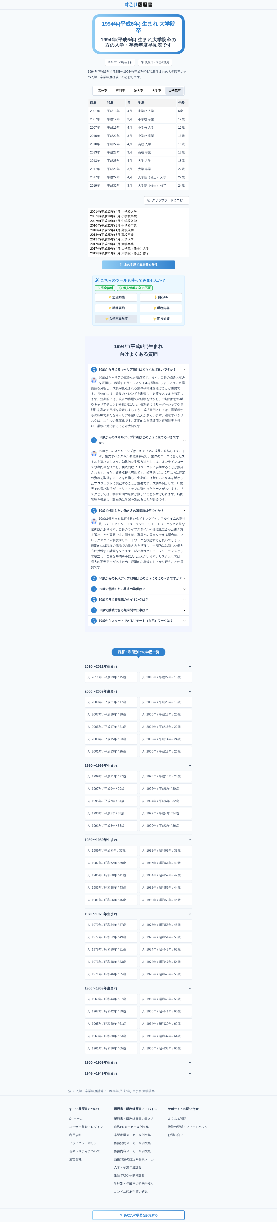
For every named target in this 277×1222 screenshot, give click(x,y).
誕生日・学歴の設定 (155, 62)
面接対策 (161, 319)
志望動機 (116, 297)
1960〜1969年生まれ (138, 988)
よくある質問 (177, 1118)
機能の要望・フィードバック (188, 1126)
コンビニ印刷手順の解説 (131, 1191)
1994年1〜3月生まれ (120, 62)
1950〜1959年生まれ (138, 1062)
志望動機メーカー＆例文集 (132, 1135)
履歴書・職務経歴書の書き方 (134, 1118)
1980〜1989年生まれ (138, 840)
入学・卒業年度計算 (89, 1091)
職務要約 (116, 308)
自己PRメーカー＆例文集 (131, 1126)
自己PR (160, 297)
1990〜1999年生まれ (138, 765)
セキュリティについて (84, 1151)
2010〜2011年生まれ (138, 666)
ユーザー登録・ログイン (86, 1126)
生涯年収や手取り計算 (129, 1175)
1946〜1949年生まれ (138, 1073)
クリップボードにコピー (166, 200)
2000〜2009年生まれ (138, 691)
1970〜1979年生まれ (138, 914)
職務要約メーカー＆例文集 (132, 1143)
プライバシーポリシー (84, 1143)
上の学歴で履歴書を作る (138, 264)
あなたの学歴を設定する (138, 1215)
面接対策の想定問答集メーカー (135, 1159)
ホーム (76, 1118)
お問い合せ (175, 1135)
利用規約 (75, 1135)
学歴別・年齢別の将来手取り (134, 1183)
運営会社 (75, 1159)
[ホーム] (69, 1091)
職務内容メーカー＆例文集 (132, 1151)
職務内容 (161, 308)
